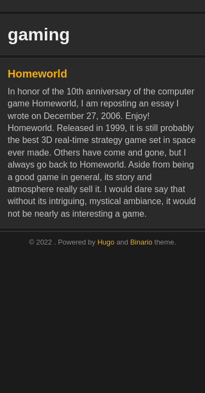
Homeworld (37, 74)
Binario (141, 242)
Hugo (105, 242)
